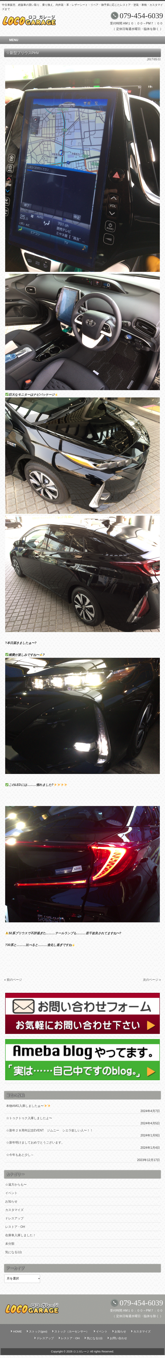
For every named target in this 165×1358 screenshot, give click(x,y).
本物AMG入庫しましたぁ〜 (28, 1105)
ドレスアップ (14, 1218)
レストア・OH (15, 1226)
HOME (17, 1331)
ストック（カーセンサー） (71, 1331)
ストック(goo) (38, 1331)
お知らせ (11, 1201)
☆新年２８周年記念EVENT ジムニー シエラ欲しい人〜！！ (49, 1130)
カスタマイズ (14, 1210)
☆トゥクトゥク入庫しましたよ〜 (29, 1118)
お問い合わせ (118, 1338)
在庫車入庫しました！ (20, 1235)
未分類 (9, 1243)
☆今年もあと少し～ (20, 1154)
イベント (11, 1193)
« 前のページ (13, 979)
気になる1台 (13, 1252)
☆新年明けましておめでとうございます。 (35, 1142)
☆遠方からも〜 (16, 1184)
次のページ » (152, 979)
